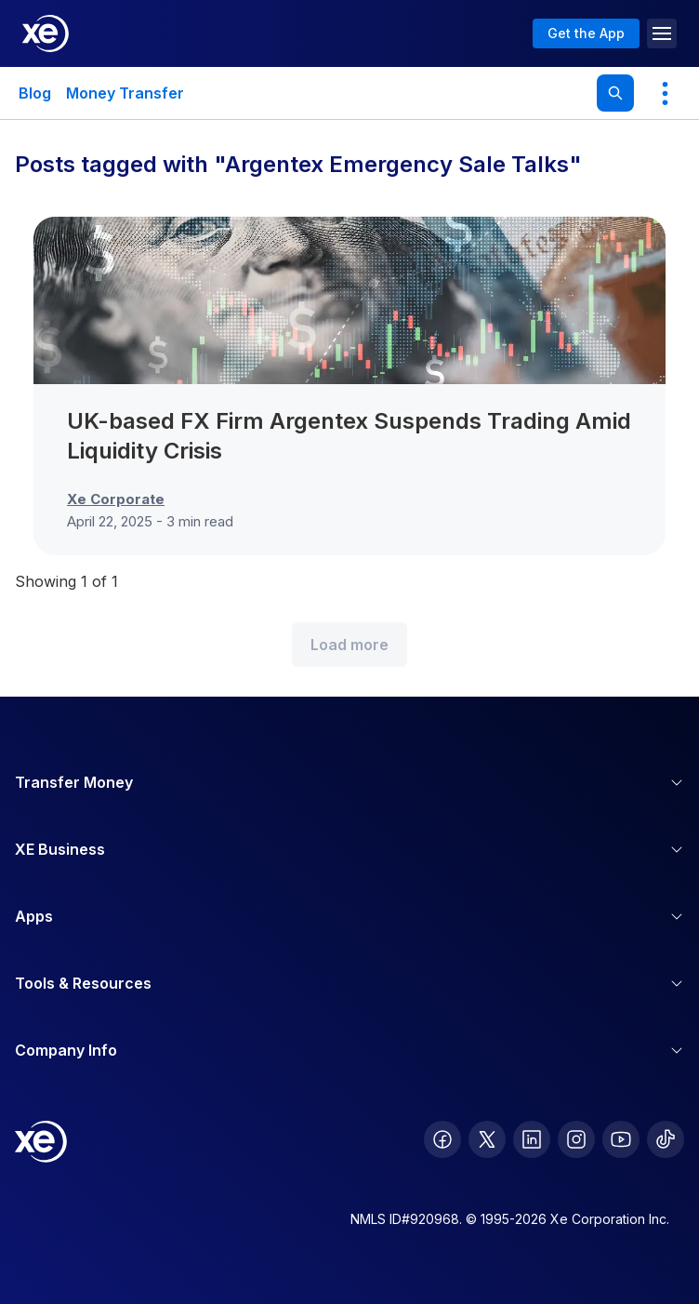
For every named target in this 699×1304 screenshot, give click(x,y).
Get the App (586, 33)
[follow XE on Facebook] (442, 1139)
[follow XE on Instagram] (576, 1139)
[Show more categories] (664, 93)
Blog (35, 93)
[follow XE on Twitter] (487, 1139)
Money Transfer (125, 93)
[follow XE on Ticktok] (665, 1139)
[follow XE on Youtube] (621, 1139)
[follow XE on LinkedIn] (531, 1139)
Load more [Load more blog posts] (349, 644)
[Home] (45, 33)
